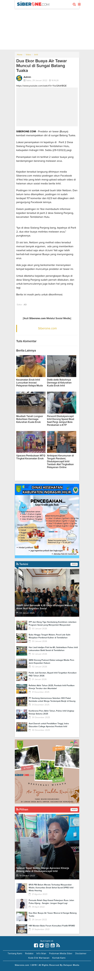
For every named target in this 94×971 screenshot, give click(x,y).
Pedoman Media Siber (60, 953)
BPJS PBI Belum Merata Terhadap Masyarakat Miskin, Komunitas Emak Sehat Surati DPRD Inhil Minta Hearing (51, 888)
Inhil (36, 55)
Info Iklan (41, 953)
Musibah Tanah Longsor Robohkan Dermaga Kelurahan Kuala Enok (29, 419)
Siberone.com (47, 328)
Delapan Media (71, 965)
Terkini (22, 564)
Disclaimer (81, 953)
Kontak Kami (59, 958)
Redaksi (29, 953)
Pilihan (22, 809)
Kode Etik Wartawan (38, 958)
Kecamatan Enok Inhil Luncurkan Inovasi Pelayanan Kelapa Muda (29, 383)
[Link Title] (36, 945)
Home (19, 55)
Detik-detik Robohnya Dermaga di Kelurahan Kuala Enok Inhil (59, 383)
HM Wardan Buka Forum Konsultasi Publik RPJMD (52, 926)
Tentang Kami (15, 953)
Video (28, 55)
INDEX (74, 564)
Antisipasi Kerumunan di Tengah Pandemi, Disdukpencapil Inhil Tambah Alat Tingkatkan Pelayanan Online (60, 462)
